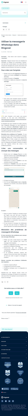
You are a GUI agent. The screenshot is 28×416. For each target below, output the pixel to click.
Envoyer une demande (21, 312)
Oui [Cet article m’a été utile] (11, 293)
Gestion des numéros (22, 35)
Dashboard (17, 73)
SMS (4, 36)
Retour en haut (5, 318)
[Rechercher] (14, 13)
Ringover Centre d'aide (6, 35)
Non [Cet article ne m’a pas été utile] (17, 293)
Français (4, 392)
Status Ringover (8, 329)
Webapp (16, 154)
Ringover (14, 35)
